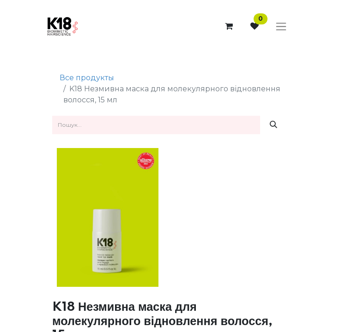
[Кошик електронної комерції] (228, 26)
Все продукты (87, 77)
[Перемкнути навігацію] (281, 26)
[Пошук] (274, 125)
